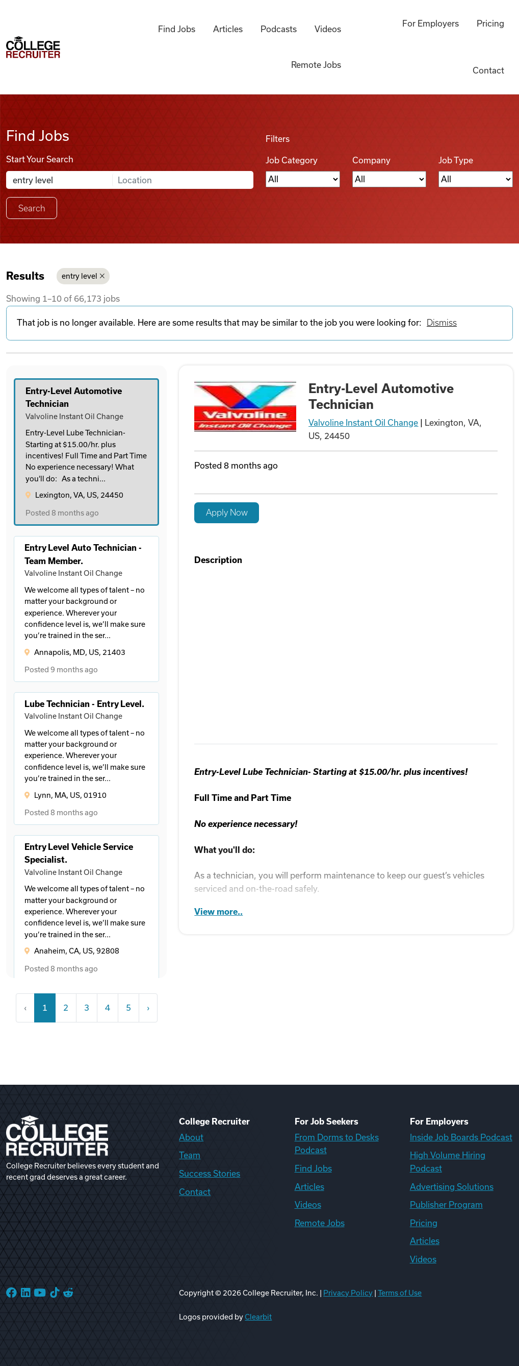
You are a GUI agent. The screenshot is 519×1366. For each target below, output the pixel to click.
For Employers (430, 23)
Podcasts (279, 29)
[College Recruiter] (33, 47)
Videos (328, 29)
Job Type (455, 160)
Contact (488, 70)
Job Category (292, 160)
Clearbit (258, 1317)
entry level (83, 276)
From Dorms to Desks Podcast (337, 1144)
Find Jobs (176, 29)
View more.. (218, 911)
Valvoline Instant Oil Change (363, 422)
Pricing (490, 23)
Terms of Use (400, 1293)
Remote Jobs (316, 64)
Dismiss (442, 322)
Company (371, 160)
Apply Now (227, 512)
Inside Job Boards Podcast (461, 1137)
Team (189, 1155)
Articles (228, 29)
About (191, 1137)
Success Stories (209, 1173)
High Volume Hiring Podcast (447, 1162)
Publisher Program (446, 1204)
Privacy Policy (348, 1293)
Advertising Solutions (452, 1186)
